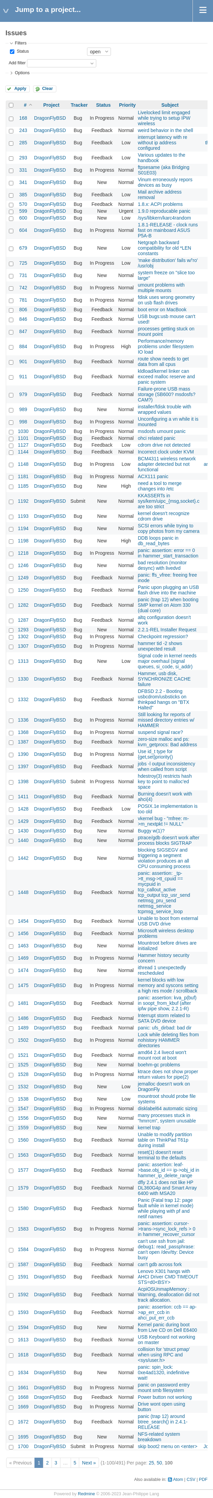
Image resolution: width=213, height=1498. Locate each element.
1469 (23, 958)
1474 (23, 970)
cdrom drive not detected (164, 445)
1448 (23, 892)
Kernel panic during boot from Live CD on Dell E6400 (167, 1327)
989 (23, 409)
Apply (20, 88)
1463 (23, 945)
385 (23, 194)
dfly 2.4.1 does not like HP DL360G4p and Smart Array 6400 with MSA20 (167, 1188)
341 (23, 182)
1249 (23, 577)
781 (23, 300)
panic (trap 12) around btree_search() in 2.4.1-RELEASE (163, 1422)
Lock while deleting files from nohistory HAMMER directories (168, 1040)
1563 (23, 1155)
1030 (23, 431)
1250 (23, 590)
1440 (23, 840)
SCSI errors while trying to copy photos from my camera (169, 528)
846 (23, 319)
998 (23, 421)
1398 (23, 781)
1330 (23, 679)
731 (23, 275)
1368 (23, 732)
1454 (23, 921)
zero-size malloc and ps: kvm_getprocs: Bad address (167, 741)
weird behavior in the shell (165, 130)
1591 (23, 1276)
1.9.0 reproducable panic (164, 211)
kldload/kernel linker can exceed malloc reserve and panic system (166, 376)
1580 (23, 1208)
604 (23, 230)
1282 (23, 605)
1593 (23, 1312)
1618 (23, 1354)
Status (22, 51)
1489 (23, 1027)
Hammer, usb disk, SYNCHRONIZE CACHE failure (164, 679)
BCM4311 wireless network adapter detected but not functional (167, 464)
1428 (23, 809)
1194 (23, 528)
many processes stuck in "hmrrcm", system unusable (167, 1118)
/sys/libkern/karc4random (164, 218)
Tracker (79, 105)
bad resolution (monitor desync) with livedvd (162, 565)
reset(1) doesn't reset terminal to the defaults (162, 1154)
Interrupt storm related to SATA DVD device (164, 1018)
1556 (23, 1118)
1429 (23, 821)
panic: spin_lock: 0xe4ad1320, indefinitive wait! (163, 1372)
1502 (23, 1040)
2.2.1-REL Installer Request (167, 629)
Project (51, 105)
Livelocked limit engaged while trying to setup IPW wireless (164, 118)
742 (23, 287)
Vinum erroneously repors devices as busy (165, 182)
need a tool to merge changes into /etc (160, 486)
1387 (23, 742)
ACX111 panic (153, 476)
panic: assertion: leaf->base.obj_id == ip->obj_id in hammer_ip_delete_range (168, 1170)
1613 (23, 1339)
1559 (23, 1127)
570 (23, 204)
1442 (23, 858)
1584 (23, 1249)
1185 (23, 486)
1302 (23, 636)
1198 (23, 540)
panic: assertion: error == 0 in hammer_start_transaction (168, 553)
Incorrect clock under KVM (166, 452)
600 (23, 218)
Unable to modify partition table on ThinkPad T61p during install (165, 1140)
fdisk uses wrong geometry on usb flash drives (166, 299)
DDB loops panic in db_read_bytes (158, 540)
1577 (23, 1170)
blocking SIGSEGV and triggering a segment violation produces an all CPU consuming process (164, 858)
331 (23, 170)
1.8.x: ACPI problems (160, 204)
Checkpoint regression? (163, 636)
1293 (23, 629)
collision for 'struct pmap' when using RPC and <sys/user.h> (164, 1354)
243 (23, 130)
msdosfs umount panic (162, 431)
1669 (23, 1406)
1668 (23, 1397)
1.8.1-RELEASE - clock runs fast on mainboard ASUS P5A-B (168, 230)
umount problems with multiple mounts (161, 287)
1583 (23, 1229)
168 (23, 118)
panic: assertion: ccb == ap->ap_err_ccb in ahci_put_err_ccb (167, 1312)
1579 (23, 1188)
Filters (20, 43)
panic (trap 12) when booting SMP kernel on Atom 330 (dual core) (168, 605)
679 (23, 248)
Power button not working (165, 1397)
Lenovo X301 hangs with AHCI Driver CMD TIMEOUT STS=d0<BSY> (168, 1277)
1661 (23, 1387)
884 (23, 346)
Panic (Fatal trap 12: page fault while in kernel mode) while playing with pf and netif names (166, 1208)
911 (23, 376)
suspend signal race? (160, 732)
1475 (23, 985)
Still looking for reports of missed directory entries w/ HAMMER (166, 720)
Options (22, 72)
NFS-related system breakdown (159, 1436)
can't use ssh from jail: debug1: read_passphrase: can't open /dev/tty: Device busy (166, 1249)
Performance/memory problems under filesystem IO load (166, 346)
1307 (23, 646)
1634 (23, 1372)
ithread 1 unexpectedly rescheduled (162, 970)
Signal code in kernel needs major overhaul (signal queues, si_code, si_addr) (167, 661)
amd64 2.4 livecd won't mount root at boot (162, 1055)
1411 (23, 796)
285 (23, 142)
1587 (23, 1264)
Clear (47, 88)
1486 (23, 1018)
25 (151, 1463)
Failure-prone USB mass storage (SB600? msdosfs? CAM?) (167, 394)
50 (159, 1463)
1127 (23, 445)
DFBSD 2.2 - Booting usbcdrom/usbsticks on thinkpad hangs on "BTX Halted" (163, 699)
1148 (23, 464)
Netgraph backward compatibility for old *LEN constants (164, 248)
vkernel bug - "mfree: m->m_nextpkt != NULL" (163, 821)
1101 (23, 438)
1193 (23, 516)
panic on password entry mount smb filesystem (164, 1387)
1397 (23, 766)
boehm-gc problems (159, 1064)
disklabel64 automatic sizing (167, 1108)
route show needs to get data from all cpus (163, 361)
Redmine (86, 1494)
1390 (23, 754)
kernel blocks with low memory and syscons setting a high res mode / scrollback (168, 985)
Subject (170, 105)
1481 (23, 1003)
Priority (127, 105)
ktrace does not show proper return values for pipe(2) (168, 1074)
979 (23, 394)
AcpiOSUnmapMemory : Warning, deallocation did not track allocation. (168, 1294)
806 (23, 309)
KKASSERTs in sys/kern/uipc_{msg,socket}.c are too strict (169, 501)
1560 (23, 1140)
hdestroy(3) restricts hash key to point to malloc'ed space (165, 781)
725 (23, 263)
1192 (23, 501)
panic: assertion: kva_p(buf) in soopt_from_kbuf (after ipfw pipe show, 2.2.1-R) (167, 1003)
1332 (23, 699)
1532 (23, 1086)
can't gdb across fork (160, 1264)
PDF (203, 1479)
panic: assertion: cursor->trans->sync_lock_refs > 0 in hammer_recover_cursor (166, 1229)
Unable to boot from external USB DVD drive (168, 921)
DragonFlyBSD (50, 118)
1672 (23, 1421)
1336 (23, 720)
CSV (191, 1479)
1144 (23, 452)
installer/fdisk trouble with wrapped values (164, 409)
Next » (89, 1463)
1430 (23, 830)
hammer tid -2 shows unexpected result (160, 646)
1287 (23, 620)
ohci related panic (156, 438)
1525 (23, 1064)
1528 (23, 1074)
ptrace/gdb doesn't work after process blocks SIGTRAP (168, 840)
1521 (23, 1055)
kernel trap (149, 1127)
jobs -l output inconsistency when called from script (166, 766)
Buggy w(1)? (151, 830)
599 (23, 211)
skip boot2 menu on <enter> (167, 1446)
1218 (23, 553)
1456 (23, 933)
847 (23, 331)
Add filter (17, 63)
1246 (23, 565)
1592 (23, 1294)
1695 (23, 1437)
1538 (23, 1099)
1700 (23, 1446)
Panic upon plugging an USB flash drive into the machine (168, 589)
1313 (23, 661)
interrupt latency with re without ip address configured (162, 142)
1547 (23, 1108)
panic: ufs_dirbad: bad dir (164, 1027)
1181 (23, 476)
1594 (23, 1327)
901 (23, 361)
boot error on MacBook (162, 309)
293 (23, 157)
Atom (178, 1479)
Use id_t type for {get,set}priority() (155, 754)
